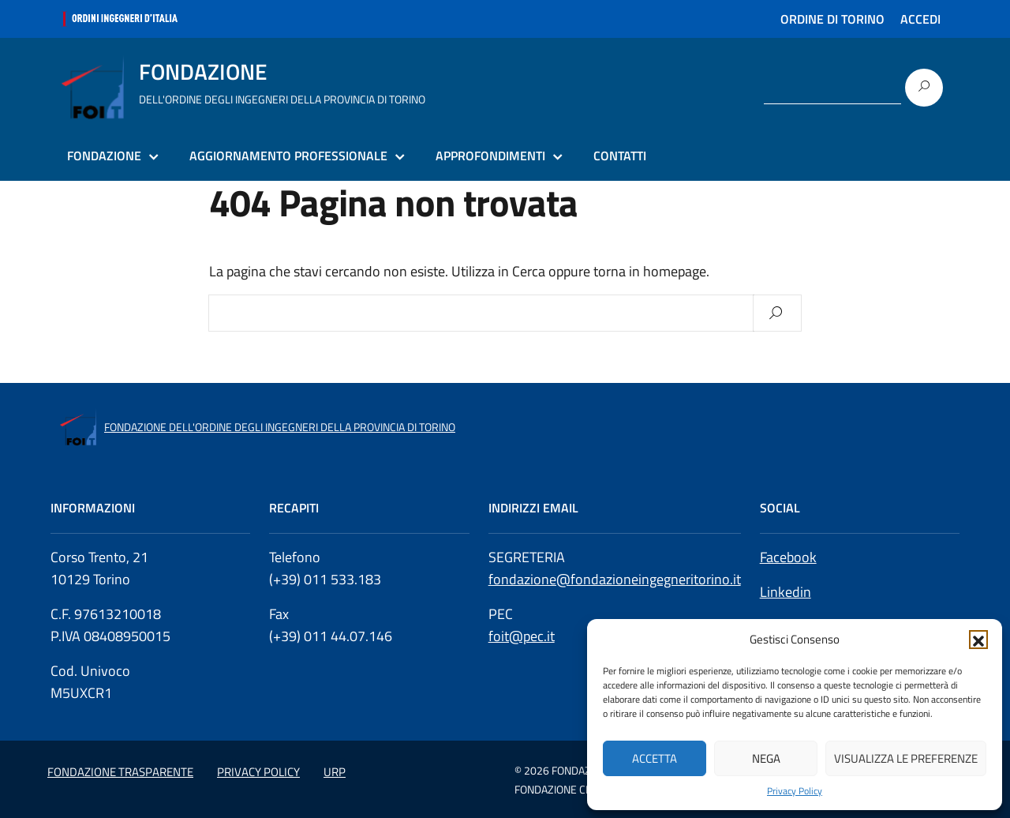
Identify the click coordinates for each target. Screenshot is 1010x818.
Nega (766, 758)
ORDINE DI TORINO (832, 18)
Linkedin (785, 591)
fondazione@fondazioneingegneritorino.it (614, 579)
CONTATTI (619, 155)
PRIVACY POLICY (258, 772)
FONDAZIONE (104, 155)
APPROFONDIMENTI (490, 155)
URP (335, 772)
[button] (978, 639)
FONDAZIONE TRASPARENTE (120, 772)
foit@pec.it (521, 636)
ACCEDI (920, 18)
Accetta (654, 758)
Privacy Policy (794, 791)
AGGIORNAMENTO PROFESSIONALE (288, 155)
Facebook (788, 557)
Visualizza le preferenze (906, 758)
